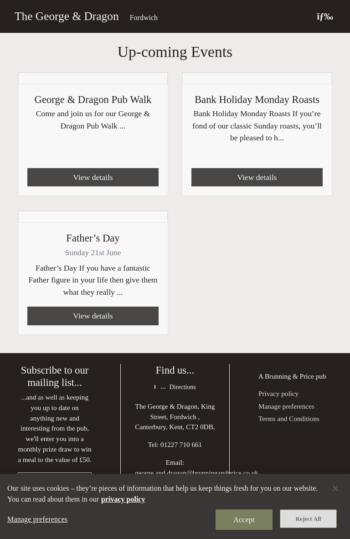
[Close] (335, 488)
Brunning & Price (289, 376)
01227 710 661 (181, 444)
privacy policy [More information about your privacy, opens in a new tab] (123, 499)
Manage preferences (286, 406)
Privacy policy (278, 393)
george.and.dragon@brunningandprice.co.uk (196, 473)
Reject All (308, 518)
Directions (175, 387)
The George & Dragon (67, 16)
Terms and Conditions (288, 418)
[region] (175, 506)
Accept (243, 520)
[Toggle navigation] (325, 16)
